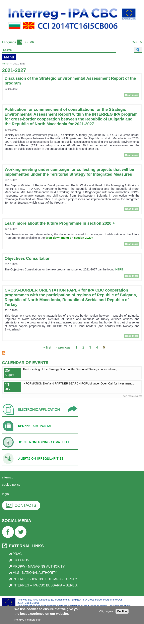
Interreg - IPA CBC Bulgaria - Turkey (45, 579)
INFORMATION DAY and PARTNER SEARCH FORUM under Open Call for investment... (78, 383)
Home (5, 63)
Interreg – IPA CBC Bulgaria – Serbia (45, 585)
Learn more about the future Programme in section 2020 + (60, 223)
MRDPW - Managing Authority (39, 566)
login (5, 494)
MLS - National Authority (35, 572)
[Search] (59, 50)
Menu (9, 57)
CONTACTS (25, 505)
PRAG (17, 554)
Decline (122, 611)
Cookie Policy (11, 484)
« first (47, 347)
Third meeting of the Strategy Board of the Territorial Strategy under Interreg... (71, 369)
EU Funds (21, 560)
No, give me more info (27, 620)
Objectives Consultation (28, 258)
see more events (132, 396)
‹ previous (63, 347)
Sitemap (7, 477)
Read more (132, 95)
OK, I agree (106, 611)
